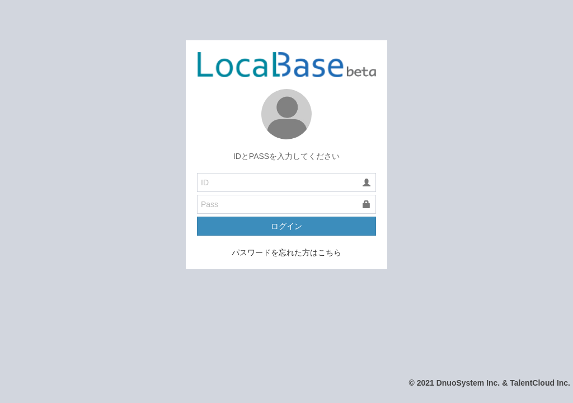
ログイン (286, 226)
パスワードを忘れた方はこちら (286, 252)
